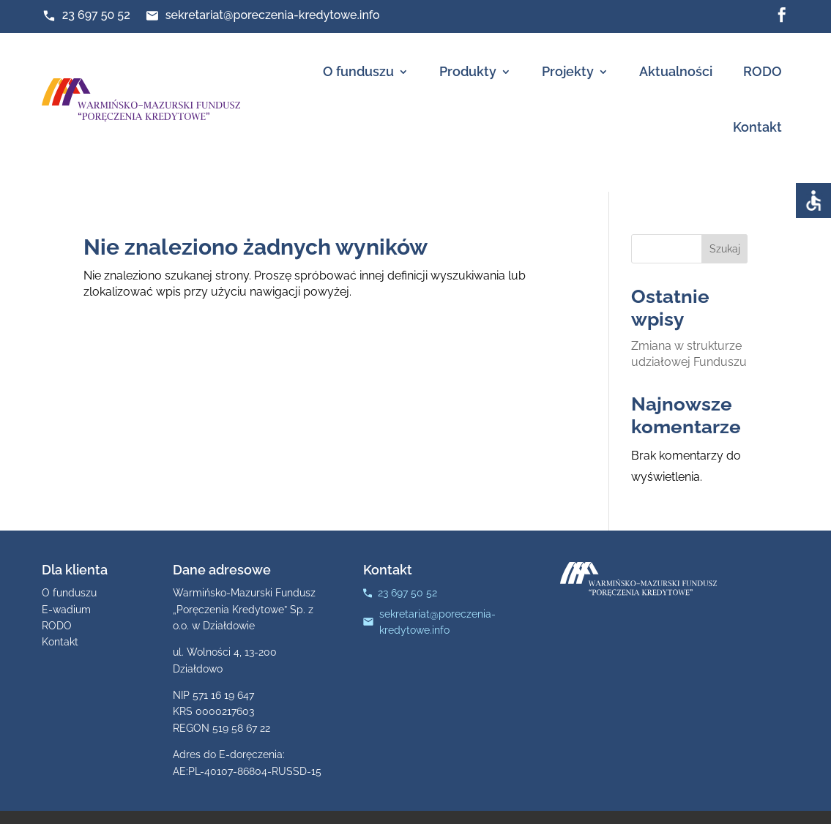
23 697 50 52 (96, 15)
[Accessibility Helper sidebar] (813, 200)
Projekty (568, 71)
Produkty (467, 71)
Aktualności (675, 71)
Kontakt (757, 127)
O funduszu (358, 71)
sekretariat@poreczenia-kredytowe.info (272, 15)
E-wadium (66, 584)
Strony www (554, 804)
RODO (762, 71)
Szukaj (724, 223)
